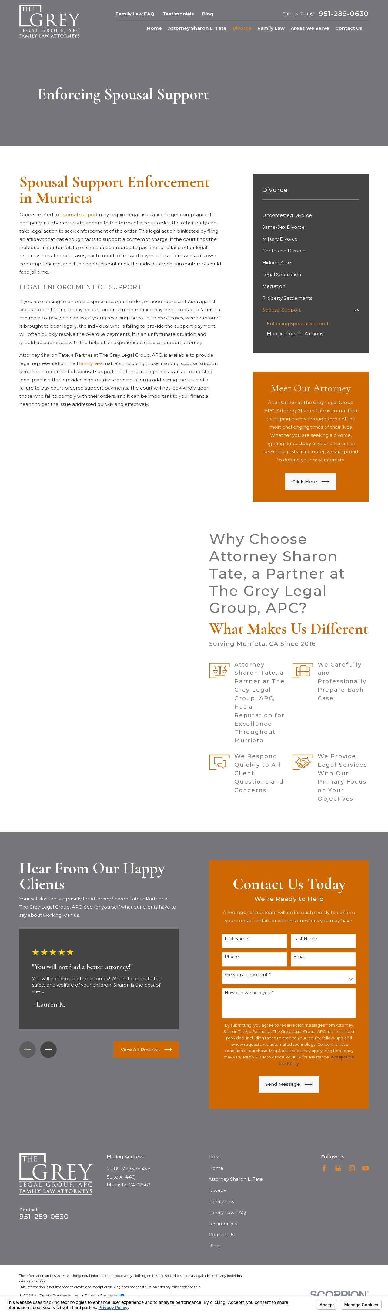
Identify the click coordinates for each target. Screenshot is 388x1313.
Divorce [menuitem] (241, 28)
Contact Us (221, 1234)
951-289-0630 (344, 13)
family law (90, 363)
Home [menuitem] (154, 28)
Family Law (221, 1201)
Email (300, 956)
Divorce (217, 1190)
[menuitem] (311, 215)
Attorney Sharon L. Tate (236, 1179)
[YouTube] (365, 1168)
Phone (233, 956)
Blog (207, 14)
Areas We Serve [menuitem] (310, 28)
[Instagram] (352, 1168)
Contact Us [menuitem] (349, 28)
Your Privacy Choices (99, 1296)
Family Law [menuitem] (271, 28)
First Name (237, 938)
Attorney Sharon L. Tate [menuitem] (197, 28)
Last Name (306, 938)
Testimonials (178, 14)
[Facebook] (324, 1168)
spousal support (79, 215)
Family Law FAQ (134, 14)
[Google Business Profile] (338, 1168)
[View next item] (50, 1049)
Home (216, 1168)
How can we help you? (250, 992)
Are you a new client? (248, 974)
